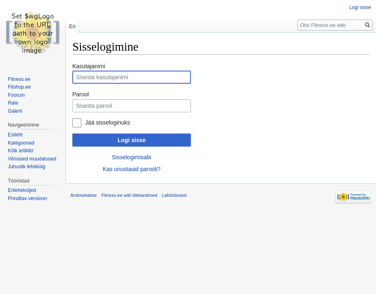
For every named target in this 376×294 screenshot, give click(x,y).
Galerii (15, 111)
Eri (72, 26)
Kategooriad (21, 143)
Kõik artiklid (20, 151)
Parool (80, 94)
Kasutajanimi (88, 66)
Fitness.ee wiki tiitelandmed (129, 195)
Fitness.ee (19, 79)
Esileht (15, 135)
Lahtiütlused (174, 195)
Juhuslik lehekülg (26, 166)
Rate (13, 103)
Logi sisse (131, 140)
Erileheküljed (22, 190)
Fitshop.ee (19, 87)
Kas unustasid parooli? (132, 169)
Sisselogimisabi (131, 157)
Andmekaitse (83, 195)
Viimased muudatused (32, 159)
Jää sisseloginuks (107, 122)
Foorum (16, 95)
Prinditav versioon (27, 198)
